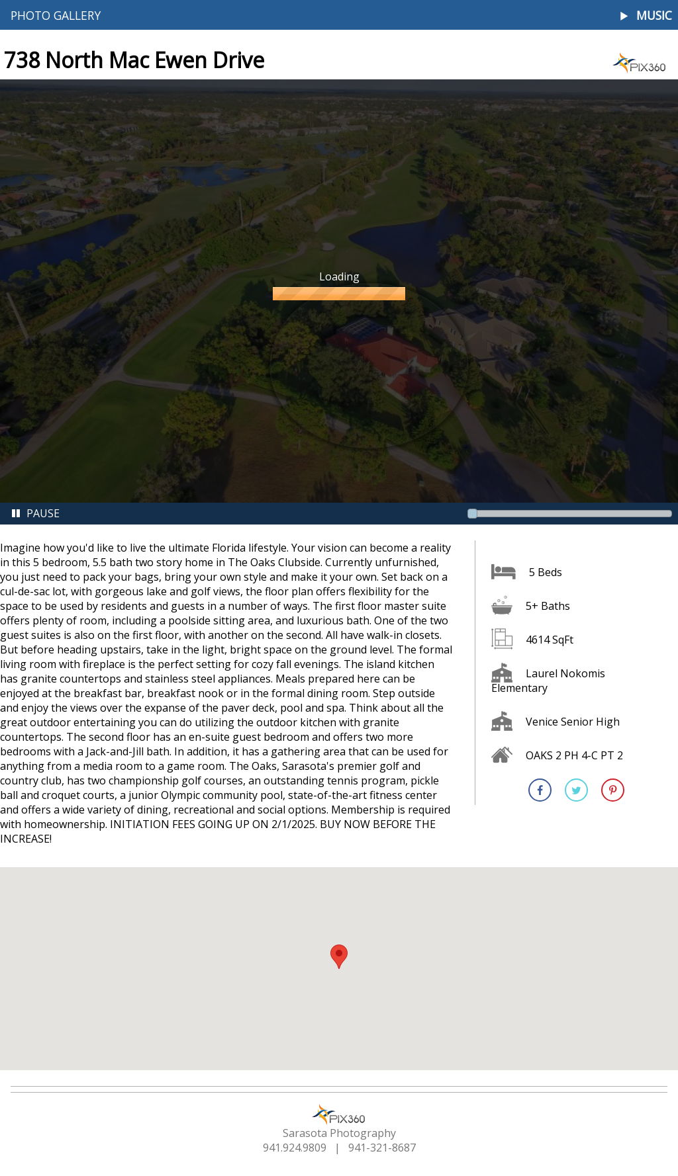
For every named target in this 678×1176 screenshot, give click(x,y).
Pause (35, 513)
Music (654, 15)
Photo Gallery (56, 15)
